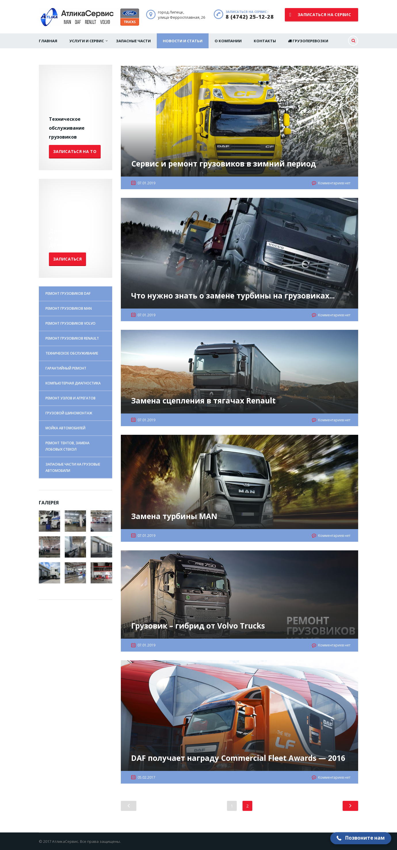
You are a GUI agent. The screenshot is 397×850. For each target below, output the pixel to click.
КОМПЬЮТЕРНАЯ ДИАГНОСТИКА (73, 383)
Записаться (67, 259)
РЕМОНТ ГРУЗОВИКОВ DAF (68, 293)
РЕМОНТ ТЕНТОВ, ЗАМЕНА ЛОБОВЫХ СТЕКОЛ (67, 446)
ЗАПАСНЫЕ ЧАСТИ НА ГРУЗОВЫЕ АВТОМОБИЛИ (72, 467)
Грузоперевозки (308, 40)
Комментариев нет (334, 183)
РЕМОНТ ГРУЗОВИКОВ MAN (68, 308)
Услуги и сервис (86, 40)
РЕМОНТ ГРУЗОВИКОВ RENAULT (72, 338)
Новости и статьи (183, 40)
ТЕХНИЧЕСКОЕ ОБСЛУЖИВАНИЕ (71, 353)
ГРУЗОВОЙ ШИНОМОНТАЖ (68, 413)
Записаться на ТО (74, 151)
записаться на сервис (320, 14)
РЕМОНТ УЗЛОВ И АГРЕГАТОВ (70, 398)
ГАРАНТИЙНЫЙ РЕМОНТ (65, 368)
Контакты (265, 40)
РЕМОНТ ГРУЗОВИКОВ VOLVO (70, 323)
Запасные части (133, 40)
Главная (48, 40)
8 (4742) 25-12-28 (250, 16)
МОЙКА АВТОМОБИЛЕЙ (65, 428)
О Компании (228, 40)
